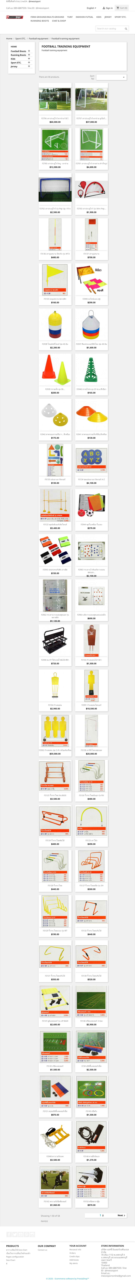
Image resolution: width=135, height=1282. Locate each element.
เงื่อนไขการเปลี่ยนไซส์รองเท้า (18, 1253)
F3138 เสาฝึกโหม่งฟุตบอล (91, 750)
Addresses (74, 1260)
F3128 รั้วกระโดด (55, 885)
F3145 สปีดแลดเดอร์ (55, 1066)
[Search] (112, 28)
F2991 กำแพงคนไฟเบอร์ (91, 705)
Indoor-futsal (84, 17)
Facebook (9, 1234)
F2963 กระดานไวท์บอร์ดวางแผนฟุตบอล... (91, 571)
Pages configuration (15, 1256)
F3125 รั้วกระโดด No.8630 (55, 795)
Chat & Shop (59, 20)
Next (122, 1215)
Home (14, 46)
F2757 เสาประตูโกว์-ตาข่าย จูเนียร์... (91, 118)
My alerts (73, 1263)
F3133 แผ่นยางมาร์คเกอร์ (55, 479)
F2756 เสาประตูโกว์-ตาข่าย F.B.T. (55, 118)
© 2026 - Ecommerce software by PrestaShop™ (67, 1278)
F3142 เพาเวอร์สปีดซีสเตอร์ (55, 1201)
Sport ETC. (120, 17)
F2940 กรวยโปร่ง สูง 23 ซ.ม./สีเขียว (91, 389)
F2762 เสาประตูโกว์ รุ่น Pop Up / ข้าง (55, 208)
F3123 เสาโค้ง (91, 840)
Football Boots (18, 51)
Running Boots (40, 20)
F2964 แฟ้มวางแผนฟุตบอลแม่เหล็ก (91, 615)
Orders (72, 1253)
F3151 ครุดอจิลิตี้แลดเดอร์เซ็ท (55, 1111)
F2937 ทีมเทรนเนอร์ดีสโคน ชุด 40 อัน (91, 344)
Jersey (108, 17)
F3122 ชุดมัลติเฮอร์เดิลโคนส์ (55, 524)
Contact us (42, 1250)
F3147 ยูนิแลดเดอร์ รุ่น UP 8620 (55, 1021)
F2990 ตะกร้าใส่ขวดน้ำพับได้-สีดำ (55, 660)
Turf (70, 17)
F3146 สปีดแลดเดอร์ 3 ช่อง (91, 1021)
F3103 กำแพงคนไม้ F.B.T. (91, 660)
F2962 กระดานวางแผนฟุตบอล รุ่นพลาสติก (55, 616)
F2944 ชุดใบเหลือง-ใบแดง (91, 524)
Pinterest (26, 1234)
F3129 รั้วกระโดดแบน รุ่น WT (55, 930)
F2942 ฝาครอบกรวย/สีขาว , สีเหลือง (55, 434)
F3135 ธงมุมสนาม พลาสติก (55, 299)
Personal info (75, 1249)
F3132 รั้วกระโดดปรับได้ (91, 930)
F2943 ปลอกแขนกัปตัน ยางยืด (55, 569)
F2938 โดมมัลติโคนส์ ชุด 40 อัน (55, 344)
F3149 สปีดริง (91, 1111)
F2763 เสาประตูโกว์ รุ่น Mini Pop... (91, 208)
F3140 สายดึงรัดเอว (91, 1156)
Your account (77, 1245)
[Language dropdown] (92, 8)
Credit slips (74, 1256)
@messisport (34, 1)
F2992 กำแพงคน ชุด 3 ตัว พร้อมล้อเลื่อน (55, 750)
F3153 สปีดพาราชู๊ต (91, 1201)
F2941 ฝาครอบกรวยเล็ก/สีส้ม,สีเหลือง (91, 434)
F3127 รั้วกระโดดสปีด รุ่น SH (91, 885)
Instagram (32, 1234)
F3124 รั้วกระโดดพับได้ (55, 840)
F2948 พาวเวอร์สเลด (55, 1156)
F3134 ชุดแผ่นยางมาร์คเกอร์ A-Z (91, 479)
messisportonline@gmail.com (116, 1275)
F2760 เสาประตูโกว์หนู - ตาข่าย (55, 163)
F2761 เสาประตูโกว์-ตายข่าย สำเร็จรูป (91, 163)
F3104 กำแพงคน (55, 705)
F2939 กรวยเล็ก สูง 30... (55, 389)
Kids (98, 17)
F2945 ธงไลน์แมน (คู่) (91, 299)
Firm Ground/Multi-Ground (47, 17)
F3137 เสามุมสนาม (91, 253)
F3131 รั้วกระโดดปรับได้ (55, 976)
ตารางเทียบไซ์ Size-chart (16, 1250)
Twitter (15, 1234)
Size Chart (10, 1260)
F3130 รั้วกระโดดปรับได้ (91, 976)
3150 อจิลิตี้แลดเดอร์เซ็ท (91, 1066)
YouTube (20, 1234)
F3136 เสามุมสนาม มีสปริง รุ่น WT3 (55, 253)
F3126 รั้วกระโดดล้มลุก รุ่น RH (91, 795)
